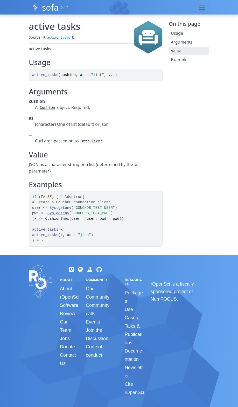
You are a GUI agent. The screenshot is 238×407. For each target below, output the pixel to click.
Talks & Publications (133, 334)
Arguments (182, 42)
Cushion (47, 108)
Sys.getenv (60, 208)
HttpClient (92, 141)
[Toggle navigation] (202, 7)
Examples (180, 60)
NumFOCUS (164, 299)
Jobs (65, 338)
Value (176, 51)
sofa (50, 7)
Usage (177, 33)
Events (93, 322)
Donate (67, 346)
